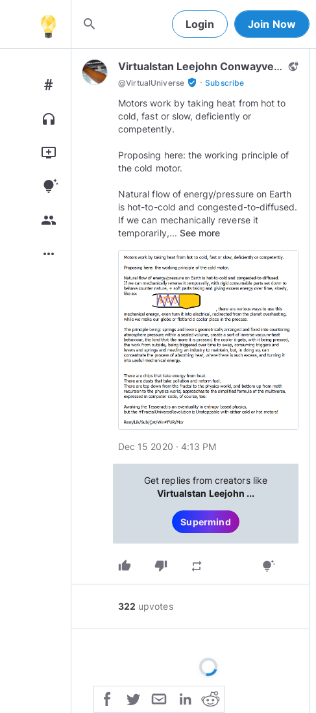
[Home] (48, 24)
